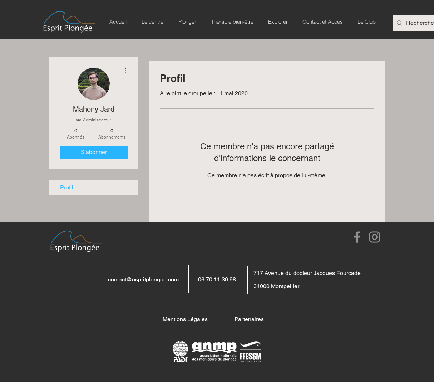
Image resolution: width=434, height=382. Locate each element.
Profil (66, 187)
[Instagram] (374, 237)
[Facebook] (357, 237)
